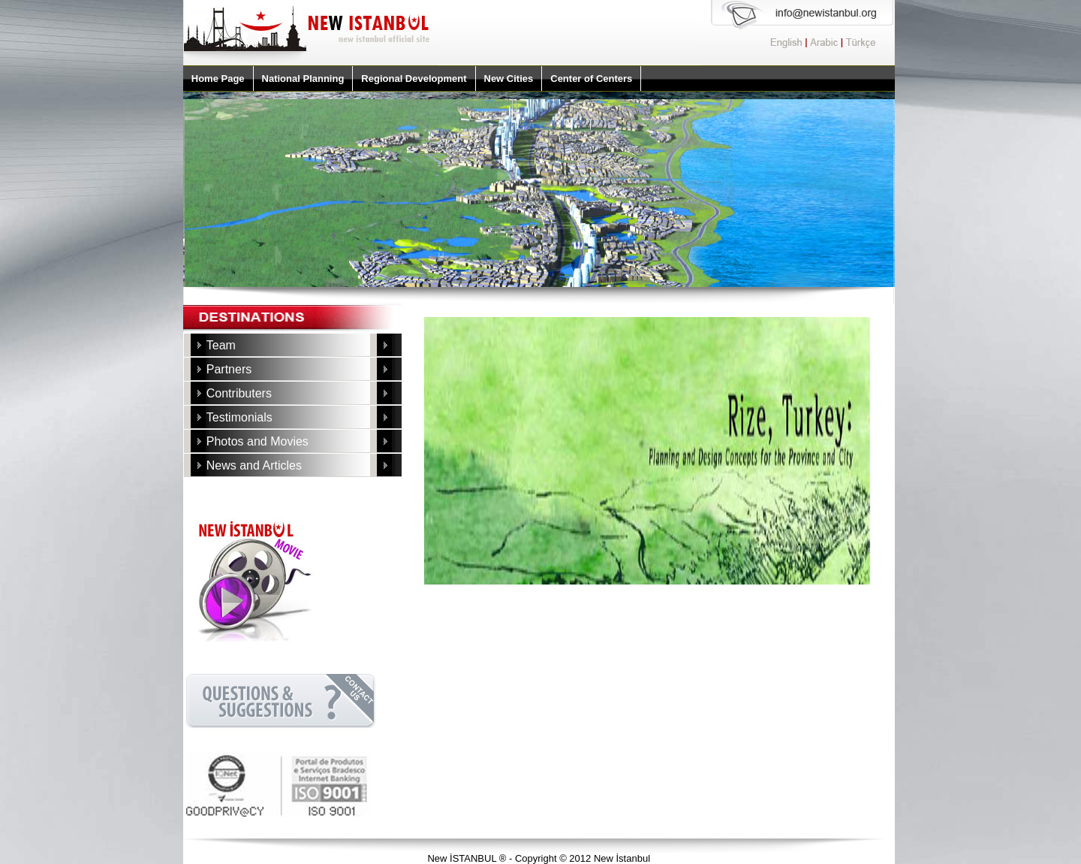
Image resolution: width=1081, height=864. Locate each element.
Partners (228, 369)
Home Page (218, 78)
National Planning (303, 78)
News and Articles (254, 465)
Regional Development (413, 78)
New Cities (509, 78)
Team (221, 345)
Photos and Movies (257, 441)
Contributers (239, 393)
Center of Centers (591, 78)
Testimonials (239, 417)
